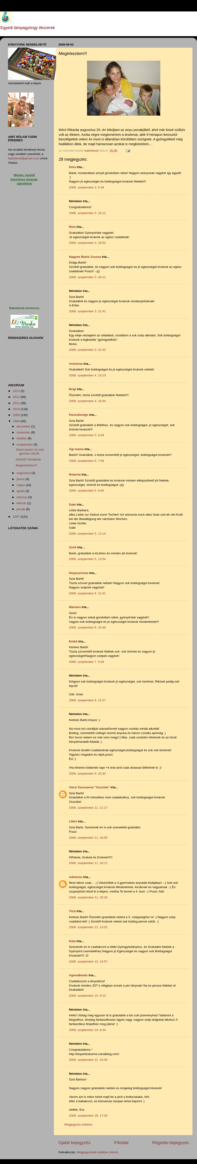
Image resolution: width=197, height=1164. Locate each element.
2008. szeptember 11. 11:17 (88, 807)
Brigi (72, 389)
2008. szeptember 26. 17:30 (88, 1115)
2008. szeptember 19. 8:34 (87, 1030)
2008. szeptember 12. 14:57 (88, 961)
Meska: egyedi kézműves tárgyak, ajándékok (24, 179)
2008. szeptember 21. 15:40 (88, 1059)
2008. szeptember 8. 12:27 (87, 700)
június (20, 479)
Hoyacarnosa (78, 573)
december (23, 426)
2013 (17, 391)
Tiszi (72, 911)
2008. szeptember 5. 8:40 (86, 490)
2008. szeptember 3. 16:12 (87, 213)
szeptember (24, 444)
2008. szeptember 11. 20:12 (88, 863)
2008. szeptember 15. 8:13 (87, 995)
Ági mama (76, 449)
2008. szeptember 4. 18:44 (87, 401)
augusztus (23, 473)
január (21, 509)
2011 (17, 403)
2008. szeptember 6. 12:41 (87, 593)
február (21, 503)
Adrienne (75, 877)
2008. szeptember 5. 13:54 (87, 559)
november (23, 432)
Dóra (72, 167)
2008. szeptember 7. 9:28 (86, 662)
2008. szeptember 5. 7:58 (86, 460)
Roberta (75, 474)
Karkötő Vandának (28, 459)
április (20, 491)
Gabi (72, 504)
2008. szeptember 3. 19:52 (87, 243)
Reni (72, 226)
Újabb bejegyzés (74, 1142)
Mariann (75, 607)
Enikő (73, 641)
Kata (72, 941)
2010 (17, 409)
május (21, 485)
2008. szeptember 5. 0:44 (86, 435)
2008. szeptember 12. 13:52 (88, 927)
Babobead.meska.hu (24, 308)
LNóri (73, 821)
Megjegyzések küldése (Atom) (97, 1152)
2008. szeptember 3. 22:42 (87, 349)
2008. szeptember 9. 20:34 (87, 773)
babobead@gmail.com (23, 158)
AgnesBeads (78, 975)
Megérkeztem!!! (26, 465)
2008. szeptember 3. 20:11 (87, 277)
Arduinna (75, 363)
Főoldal (121, 1142)
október (22, 438)
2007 (17, 516)
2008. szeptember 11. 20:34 (88, 897)
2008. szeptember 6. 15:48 (87, 627)
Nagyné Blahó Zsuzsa (85, 256)
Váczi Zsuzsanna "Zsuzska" (89, 787)
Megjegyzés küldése (78, 1124)
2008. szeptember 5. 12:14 (87, 533)
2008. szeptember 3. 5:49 (86, 187)
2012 (17, 397)
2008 (17, 421)
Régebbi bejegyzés (170, 1142)
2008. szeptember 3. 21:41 (87, 311)
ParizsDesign (78, 414)
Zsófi (72, 547)
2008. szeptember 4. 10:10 (87, 375)
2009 (17, 415)
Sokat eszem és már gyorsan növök (30, 451)
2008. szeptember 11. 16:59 (88, 837)
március (22, 497)
